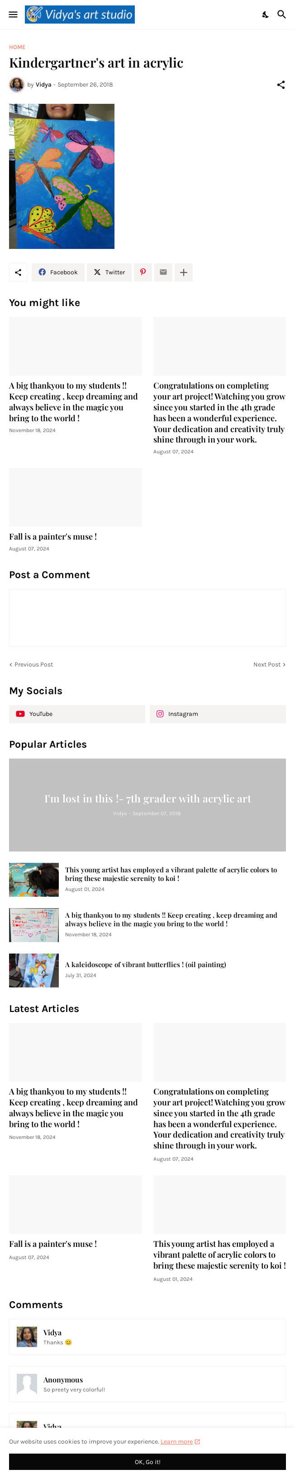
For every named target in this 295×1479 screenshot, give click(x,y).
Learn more (177, 1441)
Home (17, 47)
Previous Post (33, 664)
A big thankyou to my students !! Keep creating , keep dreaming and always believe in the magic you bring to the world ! (73, 401)
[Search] (283, 14)
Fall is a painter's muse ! (53, 536)
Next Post (267, 664)
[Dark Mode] (266, 14)
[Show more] (184, 272)
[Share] (281, 84)
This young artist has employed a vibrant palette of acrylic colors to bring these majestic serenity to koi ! (171, 874)
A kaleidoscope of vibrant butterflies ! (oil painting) (145, 964)
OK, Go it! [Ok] (148, 1462)
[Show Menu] (12, 14)
